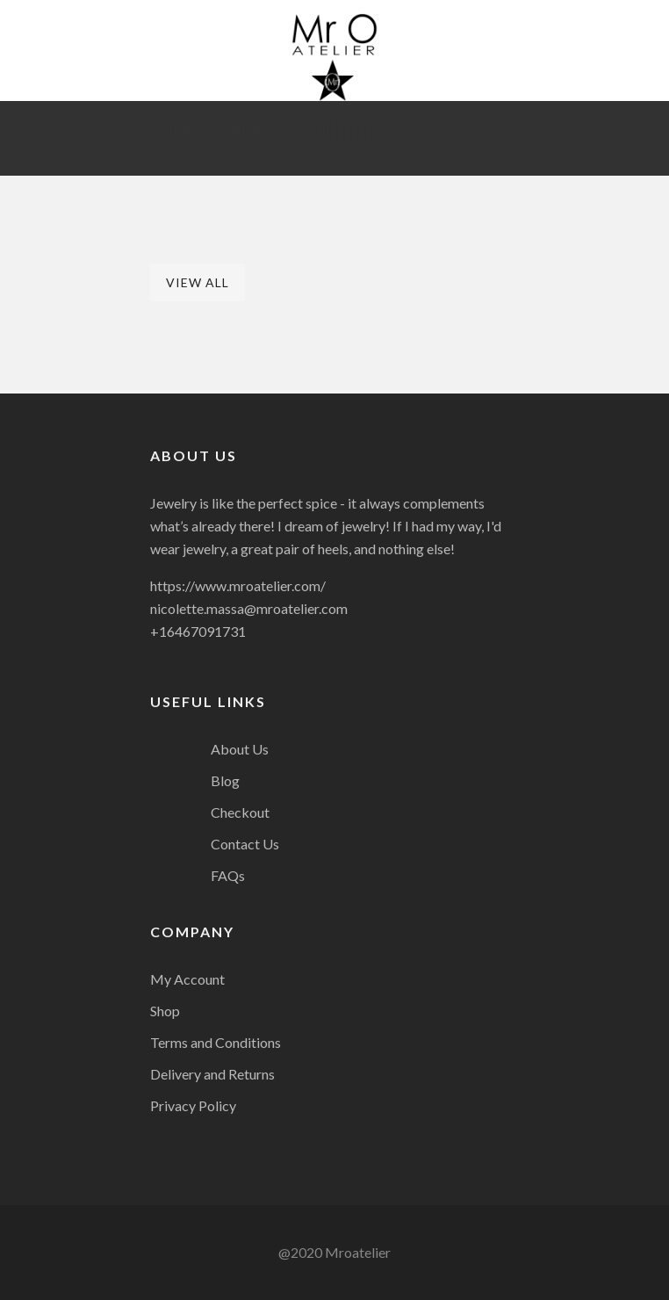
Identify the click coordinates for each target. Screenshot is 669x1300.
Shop (165, 1010)
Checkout (240, 812)
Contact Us (245, 843)
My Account (187, 979)
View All (197, 282)
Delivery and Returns (212, 1073)
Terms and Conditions (215, 1042)
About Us (240, 748)
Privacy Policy (193, 1105)
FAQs (228, 875)
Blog (225, 780)
